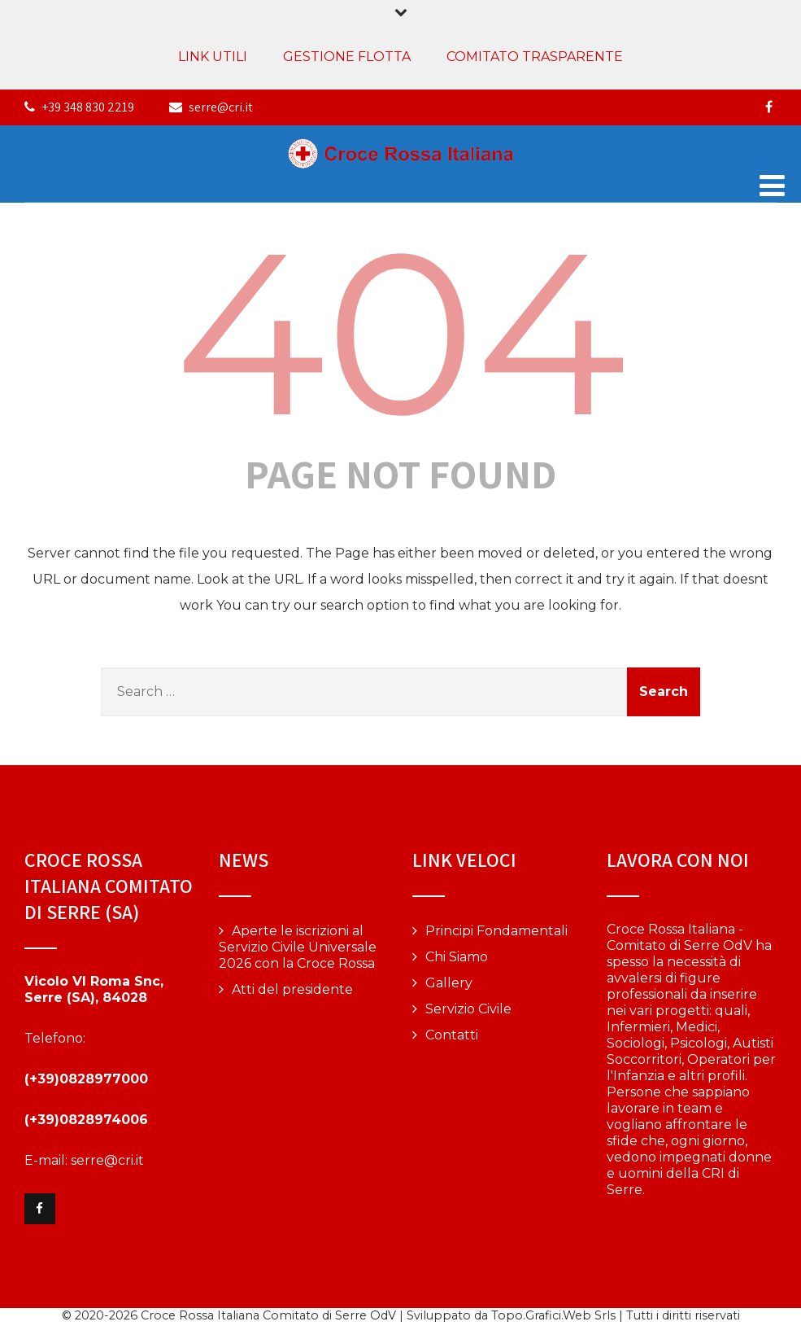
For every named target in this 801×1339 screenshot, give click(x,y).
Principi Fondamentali (496, 931)
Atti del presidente (292, 989)
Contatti (451, 1035)
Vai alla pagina (652, 1230)
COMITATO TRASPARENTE (534, 56)
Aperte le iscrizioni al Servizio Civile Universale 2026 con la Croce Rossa (298, 947)
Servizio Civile (468, 1009)
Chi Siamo (456, 957)
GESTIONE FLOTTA (347, 56)
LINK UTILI (212, 56)
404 (400, 332)
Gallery (448, 983)
